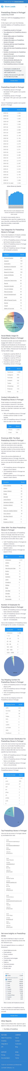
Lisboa (5, 519)
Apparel (6, 261)
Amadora (8, 582)
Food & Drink (7, 269)
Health (6, 277)
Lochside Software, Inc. (8, 1067)
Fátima (7, 585)
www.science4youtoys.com (14, 901)
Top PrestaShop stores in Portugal (13, 64)
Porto (5, 508)
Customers (18, 1044)
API (2, 1047)
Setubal (6, 497)
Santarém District (8, 502)
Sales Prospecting (6, 1038)
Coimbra (7, 577)
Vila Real (7, 591)
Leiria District (7, 499)
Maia (6, 588)
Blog (16, 1047)
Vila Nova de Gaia (10, 568)
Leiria (6, 579)
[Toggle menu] (25, 6)
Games (6, 303)
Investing (3, 1041)
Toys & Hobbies (8, 289)
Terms (17, 1058)
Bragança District (8, 522)
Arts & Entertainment (10, 294)
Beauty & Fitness (9, 272)
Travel (6, 305)
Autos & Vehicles (9, 275)
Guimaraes (8, 599)
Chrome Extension (19, 1)
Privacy (17, 1055)
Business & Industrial (10, 266)
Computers (7, 263)
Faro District (7, 513)
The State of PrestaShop (11, 1029)
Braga (5, 494)
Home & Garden (8, 258)
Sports (6, 283)
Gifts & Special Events (10, 300)
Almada (7, 593)
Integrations (4, 1044)
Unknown (8, 560)
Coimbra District (8, 505)
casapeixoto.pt (10, 864)
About (17, 1038)
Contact (17, 1041)
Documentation (5, 1058)
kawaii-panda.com (11, 882)
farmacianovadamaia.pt (12, 845)
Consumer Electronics (10, 280)
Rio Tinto (7, 596)
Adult (5, 297)
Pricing (3, 1055)
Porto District (7, 485)
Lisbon (5, 488)
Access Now (14, 80)
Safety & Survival (9, 308)
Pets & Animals (8, 291)
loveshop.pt (9, 919)
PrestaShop (16, 18)
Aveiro (7, 571)
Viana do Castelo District (10, 511)
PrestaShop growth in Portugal (12, 30)
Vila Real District (8, 516)
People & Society (9, 286)
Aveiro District (7, 491)
